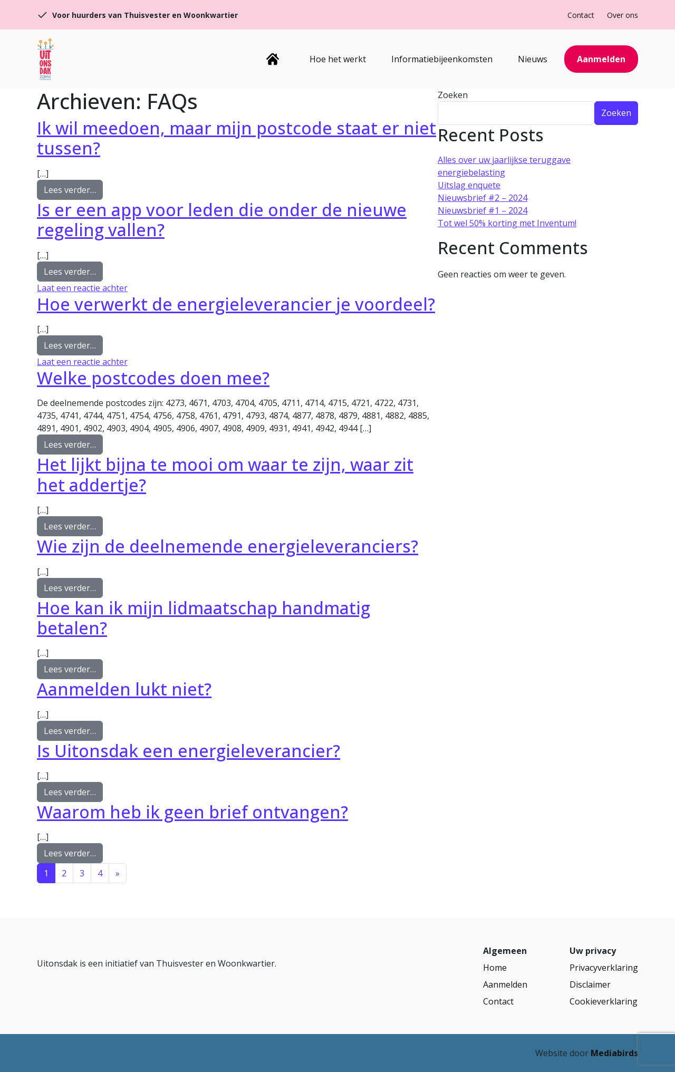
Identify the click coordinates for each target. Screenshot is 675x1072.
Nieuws (532, 59)
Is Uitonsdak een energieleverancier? (188, 750)
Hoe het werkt (338, 59)
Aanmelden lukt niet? (124, 689)
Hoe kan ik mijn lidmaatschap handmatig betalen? (203, 617)
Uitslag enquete (469, 185)
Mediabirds (614, 1053)
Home (272, 59)
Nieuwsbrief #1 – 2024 (482, 210)
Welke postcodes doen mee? (153, 377)
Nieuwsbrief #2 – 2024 (482, 198)
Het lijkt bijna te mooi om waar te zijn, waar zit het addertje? (225, 474)
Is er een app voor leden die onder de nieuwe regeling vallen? (222, 219)
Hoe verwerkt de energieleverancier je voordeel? (236, 304)
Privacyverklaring (604, 967)
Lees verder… (73, 189)
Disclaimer (590, 984)
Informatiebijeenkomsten (442, 59)
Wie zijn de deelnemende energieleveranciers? (227, 546)
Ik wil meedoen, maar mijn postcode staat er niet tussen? (236, 138)
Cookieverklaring (604, 1001)
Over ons (622, 15)
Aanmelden (601, 59)
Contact (580, 15)
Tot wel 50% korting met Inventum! (507, 223)
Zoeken (453, 95)
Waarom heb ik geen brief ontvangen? (192, 811)
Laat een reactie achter (82, 288)
